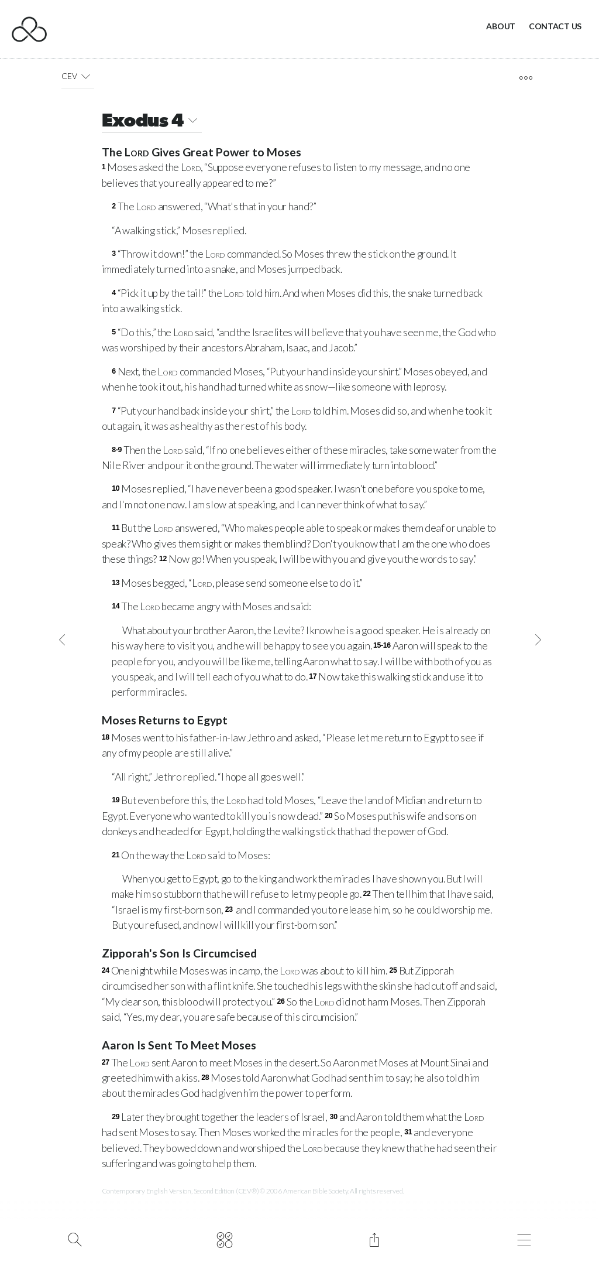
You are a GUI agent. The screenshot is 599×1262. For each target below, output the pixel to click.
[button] (85, 76)
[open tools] (525, 78)
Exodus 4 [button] (152, 122)
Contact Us (555, 26)
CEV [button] (77, 76)
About (500, 26)
